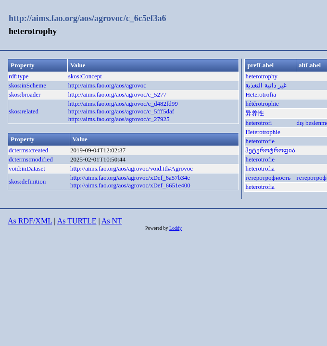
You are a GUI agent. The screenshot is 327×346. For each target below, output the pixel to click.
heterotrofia (260, 168)
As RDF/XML (30, 221)
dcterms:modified (31, 159)
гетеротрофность (267, 177)
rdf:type (18, 76)
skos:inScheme (27, 85)
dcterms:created (28, 150)
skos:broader (24, 94)
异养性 (254, 113)
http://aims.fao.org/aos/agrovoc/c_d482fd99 (123, 103)
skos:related (23, 111)
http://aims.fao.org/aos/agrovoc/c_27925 (119, 119)
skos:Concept (85, 76)
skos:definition (27, 181)
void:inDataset (27, 168)
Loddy (175, 228)
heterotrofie (260, 141)
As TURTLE (77, 221)
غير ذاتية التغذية (266, 85)
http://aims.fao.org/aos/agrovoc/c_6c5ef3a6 (87, 18)
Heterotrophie (262, 132)
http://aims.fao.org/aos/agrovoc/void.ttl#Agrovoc (131, 168)
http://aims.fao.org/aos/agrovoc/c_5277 (117, 94)
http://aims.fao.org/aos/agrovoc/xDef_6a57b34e (130, 177)
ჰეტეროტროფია (270, 150)
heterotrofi (258, 122)
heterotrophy (261, 76)
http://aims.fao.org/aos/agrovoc (107, 85)
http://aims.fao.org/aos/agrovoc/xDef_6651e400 (130, 185)
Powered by (157, 228)
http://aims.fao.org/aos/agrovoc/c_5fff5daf (121, 111)
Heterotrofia (260, 94)
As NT (111, 221)
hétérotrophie (261, 103)
